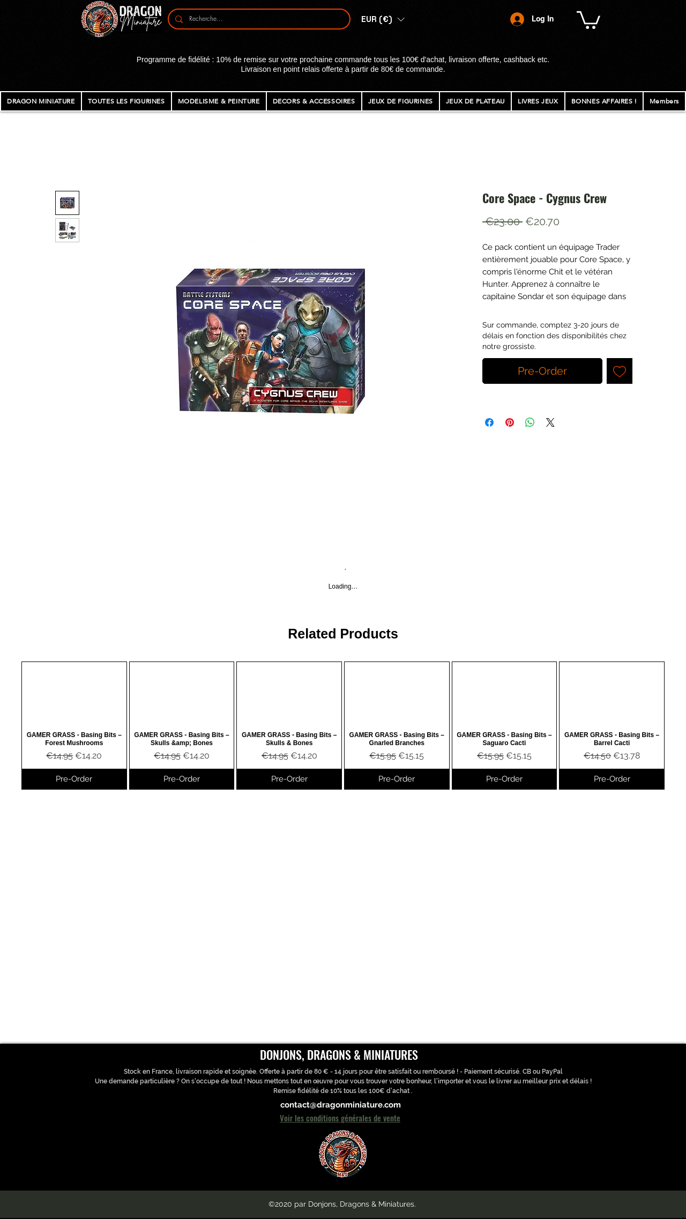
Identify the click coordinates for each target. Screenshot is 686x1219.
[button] (382, 19)
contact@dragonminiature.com (340, 1105)
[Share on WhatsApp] (530, 422)
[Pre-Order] (74, 779)
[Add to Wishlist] (619, 371)
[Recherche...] (258, 19)
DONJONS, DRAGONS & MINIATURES (339, 1054)
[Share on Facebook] (489, 422)
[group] (343, 725)
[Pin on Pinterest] (509, 422)
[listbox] (382, 19)
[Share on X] (550, 422)
